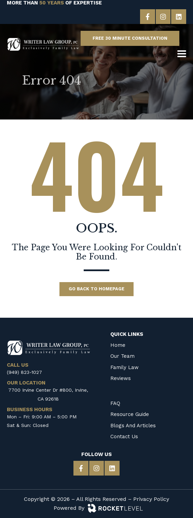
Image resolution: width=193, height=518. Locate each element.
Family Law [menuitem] (124, 366)
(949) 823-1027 (24, 371)
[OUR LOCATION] (169, 54)
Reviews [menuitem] (120, 377)
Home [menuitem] (117, 344)
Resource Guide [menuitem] (129, 413)
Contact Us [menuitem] (124, 436)
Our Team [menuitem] (122, 355)
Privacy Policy (151, 499)
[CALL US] (157, 54)
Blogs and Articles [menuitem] (133, 424)
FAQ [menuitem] (115, 403)
